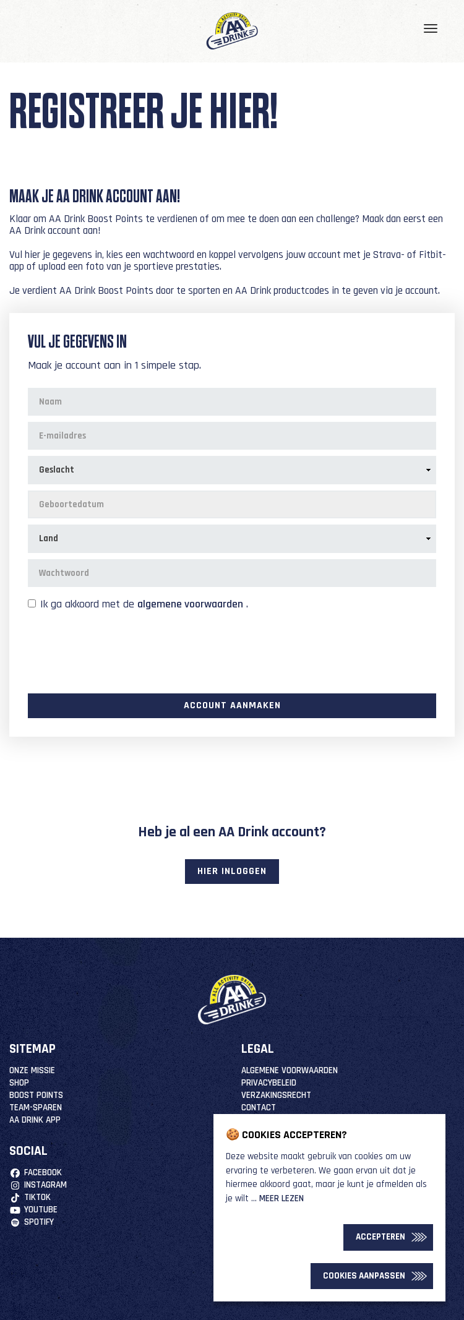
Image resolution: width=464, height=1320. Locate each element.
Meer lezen (281, 1198)
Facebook (35, 1172)
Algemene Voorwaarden (289, 1070)
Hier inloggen (232, 871)
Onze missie (32, 1070)
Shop (19, 1083)
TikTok (30, 1197)
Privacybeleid (268, 1083)
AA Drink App (35, 1120)
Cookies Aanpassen (364, 1276)
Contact (258, 1107)
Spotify (31, 1222)
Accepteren (380, 1237)
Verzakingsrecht (276, 1095)
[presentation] (122, 651)
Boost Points (36, 1095)
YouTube (33, 1209)
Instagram (38, 1185)
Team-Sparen (35, 1107)
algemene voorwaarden (190, 604)
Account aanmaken (232, 705)
